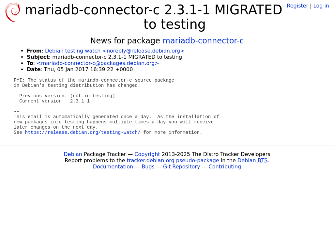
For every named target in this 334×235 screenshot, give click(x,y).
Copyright (147, 154)
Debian (73, 154)
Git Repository (181, 167)
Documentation (113, 167)
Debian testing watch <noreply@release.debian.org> (115, 51)
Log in (321, 6)
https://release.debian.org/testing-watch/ (83, 132)
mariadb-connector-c (203, 40)
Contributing (225, 167)
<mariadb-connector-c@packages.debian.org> (98, 63)
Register (297, 6)
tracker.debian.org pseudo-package (173, 160)
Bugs (148, 167)
